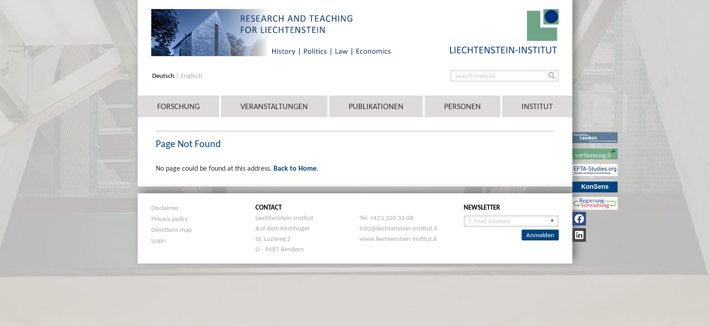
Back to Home (295, 168)
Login (158, 240)
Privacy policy (169, 219)
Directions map (171, 229)
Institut (537, 106)
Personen (462, 106)
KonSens (595, 186)
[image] (504, 30)
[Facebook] (579, 218)
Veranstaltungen (274, 106)
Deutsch (164, 75)
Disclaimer (165, 208)
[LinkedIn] (579, 235)
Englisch (191, 75)
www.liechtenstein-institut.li (398, 239)
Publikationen (376, 106)
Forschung (178, 106)
